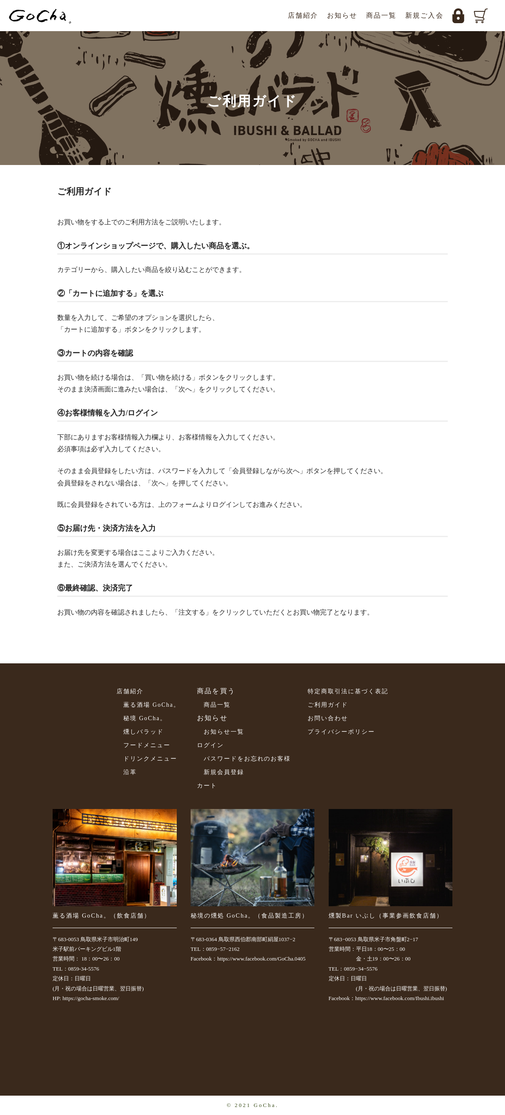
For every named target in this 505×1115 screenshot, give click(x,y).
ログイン (210, 745)
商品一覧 (381, 15)
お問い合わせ (328, 718)
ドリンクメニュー (150, 759)
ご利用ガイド (328, 705)
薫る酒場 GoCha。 (151, 705)
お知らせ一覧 (224, 732)
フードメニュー (146, 745)
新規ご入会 (424, 15)
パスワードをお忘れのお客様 (247, 759)
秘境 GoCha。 (145, 718)
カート (207, 785)
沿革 (130, 772)
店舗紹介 (303, 15)
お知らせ (342, 15)
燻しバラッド (143, 732)
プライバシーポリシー (341, 732)
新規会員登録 (224, 772)
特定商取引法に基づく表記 (348, 691)
